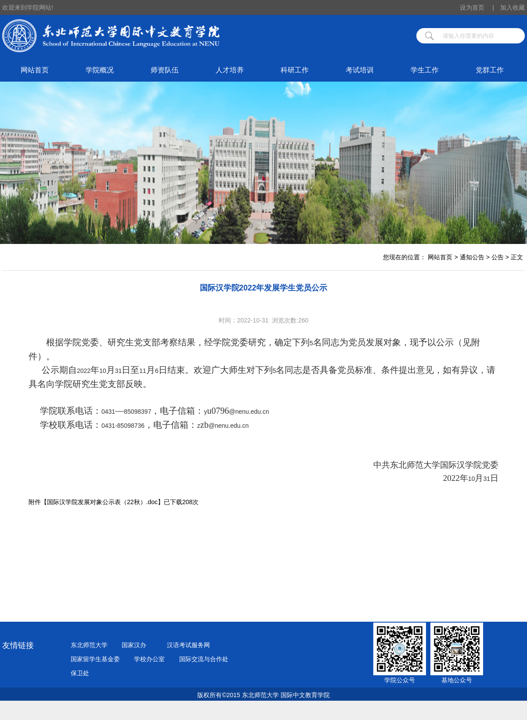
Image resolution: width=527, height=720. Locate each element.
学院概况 (100, 70)
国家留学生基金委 (95, 659)
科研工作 (295, 70)
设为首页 (477, 7)
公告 (497, 257)
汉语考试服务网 (188, 644)
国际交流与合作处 (203, 659)
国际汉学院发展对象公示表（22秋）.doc (102, 501)
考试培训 (360, 70)
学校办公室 (149, 659)
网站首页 (35, 70)
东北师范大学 (89, 644)
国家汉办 (134, 644)
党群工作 (490, 70)
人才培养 (230, 70)
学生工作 (425, 70)
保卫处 (80, 673)
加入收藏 (512, 7)
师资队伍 (165, 70)
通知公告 (472, 257)
